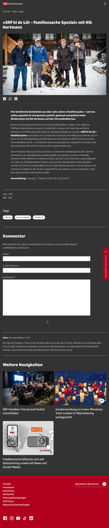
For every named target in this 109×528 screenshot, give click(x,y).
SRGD (14, 12)
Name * (6, 254)
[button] (104, 3)
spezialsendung (22, 217)
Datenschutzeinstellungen (16, 504)
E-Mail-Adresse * (11, 265)
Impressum (8, 487)
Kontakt (7, 484)
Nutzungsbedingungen (14, 497)
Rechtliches (9, 491)
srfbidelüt (38, 217)
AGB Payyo (8, 501)
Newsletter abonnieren (90, 484)
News (21, 12)
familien (7, 217)
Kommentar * (9, 277)
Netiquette (8, 494)
